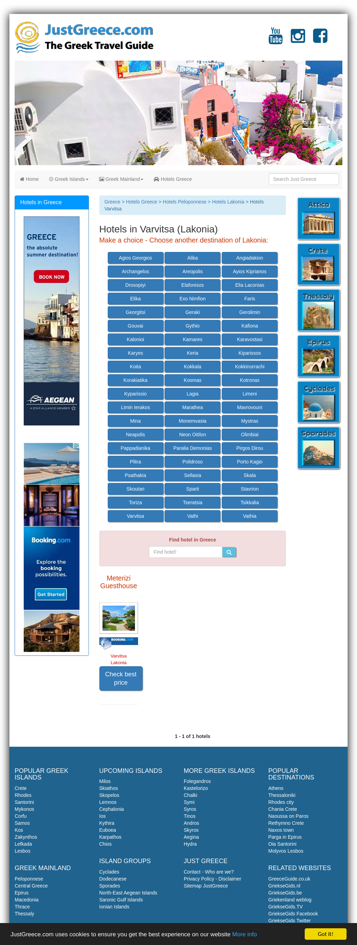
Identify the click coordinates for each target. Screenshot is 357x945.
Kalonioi (135, 339)
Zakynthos (26, 837)
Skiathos (108, 788)
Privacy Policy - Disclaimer (212, 879)
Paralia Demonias (192, 448)
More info (244, 934)
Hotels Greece (173, 179)
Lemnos (108, 802)
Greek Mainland (121, 179)
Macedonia (27, 899)
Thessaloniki (282, 795)
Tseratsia (192, 502)
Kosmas (193, 380)
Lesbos (22, 851)
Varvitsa (135, 516)
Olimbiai (250, 434)
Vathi (192, 516)
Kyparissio (135, 394)
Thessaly (24, 913)
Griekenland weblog (290, 899)
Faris (249, 298)
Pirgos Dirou (249, 448)
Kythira (107, 823)
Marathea (192, 407)
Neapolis (135, 434)
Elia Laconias (249, 285)
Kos (19, 830)
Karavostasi (250, 339)
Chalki (190, 795)
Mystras (249, 421)
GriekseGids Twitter (289, 920)
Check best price (121, 678)
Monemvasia (192, 421)
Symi (189, 802)
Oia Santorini (282, 844)
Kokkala (193, 366)
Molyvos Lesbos (285, 851)
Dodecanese (113, 879)
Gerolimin (249, 312)
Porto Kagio (250, 461)
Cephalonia (111, 809)
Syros (190, 809)
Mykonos (24, 809)
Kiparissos (249, 353)
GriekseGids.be (285, 893)
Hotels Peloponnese (184, 202)
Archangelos (135, 271)
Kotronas (249, 380)
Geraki (192, 312)
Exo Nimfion (193, 298)
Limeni (250, 394)
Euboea (107, 830)
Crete (20, 788)
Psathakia (135, 475)
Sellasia (192, 475)
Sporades (109, 886)
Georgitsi (135, 312)
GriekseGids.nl (284, 886)
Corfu (20, 816)
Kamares (192, 339)
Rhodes (23, 795)
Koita (135, 366)
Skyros (191, 830)
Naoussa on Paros (288, 816)
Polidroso (192, 461)
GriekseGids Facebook (293, 913)
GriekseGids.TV (285, 906)
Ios (102, 816)
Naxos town (281, 830)
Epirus (22, 893)
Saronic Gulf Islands (121, 899)
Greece (113, 202)
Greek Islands (68, 179)
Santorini (24, 802)
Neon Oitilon (192, 434)
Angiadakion (249, 258)
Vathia (250, 516)
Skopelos (109, 795)
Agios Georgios (135, 258)
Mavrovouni (249, 407)
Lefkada (23, 844)
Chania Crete (282, 809)
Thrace (22, 906)
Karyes (135, 353)
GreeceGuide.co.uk (289, 879)
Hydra (190, 844)
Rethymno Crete (286, 823)
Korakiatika (135, 380)
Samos (22, 823)
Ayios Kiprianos (249, 271)
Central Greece (31, 886)
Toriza (135, 502)
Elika (135, 298)
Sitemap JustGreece (206, 886)
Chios (105, 844)
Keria (192, 353)
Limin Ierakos (135, 407)
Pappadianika (135, 448)
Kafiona (250, 326)
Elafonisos (192, 285)
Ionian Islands (114, 906)
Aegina (191, 837)
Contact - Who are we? (209, 872)
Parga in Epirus (285, 837)
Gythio (192, 326)
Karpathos (110, 837)
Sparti (192, 489)
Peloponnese (29, 879)
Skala (250, 475)
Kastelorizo (196, 788)
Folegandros (197, 781)
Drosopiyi (135, 285)
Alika (192, 258)
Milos (105, 781)
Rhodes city (281, 802)
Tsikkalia (250, 502)
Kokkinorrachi (250, 366)
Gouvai (135, 326)
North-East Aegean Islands (128, 893)
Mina (135, 421)
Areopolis (192, 271)
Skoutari (135, 489)
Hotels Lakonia (228, 202)
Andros (191, 823)
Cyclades (109, 872)
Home (29, 179)
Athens (276, 788)
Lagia (192, 394)
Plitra (135, 461)
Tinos (190, 816)
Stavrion (250, 489)
